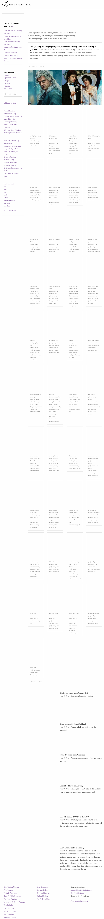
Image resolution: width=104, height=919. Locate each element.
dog (5, 192)
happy (51, 146)
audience (71, 628)
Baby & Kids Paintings (12, 896)
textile (90, 291)
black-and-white (54, 148)
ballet (93, 515)
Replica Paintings (10, 165)
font (50, 251)
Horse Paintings (10, 911)
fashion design (73, 197)
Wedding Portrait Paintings (13, 133)
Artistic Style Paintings (12, 140)
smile (70, 192)
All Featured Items (10, 103)
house (6, 198)
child (5, 189)
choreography (92, 470)
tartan (70, 345)
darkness (52, 200)
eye (93, 340)
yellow (93, 347)
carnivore (55, 340)
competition (33, 576)
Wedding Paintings (11, 899)
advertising (33, 360)
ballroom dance (34, 522)
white (74, 456)
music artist (91, 143)
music (90, 138)
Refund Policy (42, 896)
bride (35, 458)
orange (58, 239)
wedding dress (73, 463)
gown (76, 458)
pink (36, 197)
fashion (32, 293)
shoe (96, 623)
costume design (93, 522)
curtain (51, 192)
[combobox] (13, 94)
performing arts (34, 143)
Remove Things (9, 160)
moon (90, 407)
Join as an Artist (10, 917)
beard (70, 347)
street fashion (73, 352)
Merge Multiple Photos (12, 149)
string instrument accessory (54, 411)
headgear (91, 350)
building (94, 187)
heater (56, 461)
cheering (52, 569)
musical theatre (93, 475)
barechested (53, 515)
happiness (91, 623)
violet (90, 148)
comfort (55, 343)
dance (7, 75)
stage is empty (73, 291)
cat (5, 187)
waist (96, 298)
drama (51, 456)
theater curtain (73, 286)
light (35, 136)
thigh (31, 345)
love (31, 623)
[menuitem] (52, 4)
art (34, 146)
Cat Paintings (9, 908)
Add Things (8, 143)
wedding (6, 206)
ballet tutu (72, 571)
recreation (72, 630)
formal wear (53, 197)
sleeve (70, 190)
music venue (53, 195)
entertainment (34, 141)
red (94, 291)
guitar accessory (35, 298)
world (31, 136)
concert (55, 520)
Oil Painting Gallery (11, 887)
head (89, 340)
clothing (71, 458)
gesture (56, 146)
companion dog (54, 345)
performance (73, 468)
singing (51, 623)
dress (74, 190)
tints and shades (74, 296)
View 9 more (8, 89)
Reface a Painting (10, 157)
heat (53, 251)
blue (39, 136)
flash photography (54, 187)
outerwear (91, 286)
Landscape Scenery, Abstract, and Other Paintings (10, 124)
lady (50, 458)
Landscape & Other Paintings (15, 902)
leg (31, 340)
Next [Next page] (42, 66)
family (6, 195)
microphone (33, 286)
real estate (7, 203)
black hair (91, 298)
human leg (33, 357)
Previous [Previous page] (34, 66)
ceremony (32, 520)
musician (32, 200)
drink (54, 247)
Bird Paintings (9, 914)
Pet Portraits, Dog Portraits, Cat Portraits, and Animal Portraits (13, 116)
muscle (37, 564)
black (51, 136)
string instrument (54, 402)
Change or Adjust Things (12, 146)
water (70, 394)
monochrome (73, 625)
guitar (58, 397)
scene (55, 466)
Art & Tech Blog (43, 899)
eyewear (54, 350)
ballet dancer (73, 579)
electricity (72, 409)
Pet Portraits (8, 890)
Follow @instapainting (79, 901)
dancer (7, 83)
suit (50, 205)
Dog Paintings (9, 905)
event (56, 192)
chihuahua (52, 347)
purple (97, 136)
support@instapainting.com (81, 890)
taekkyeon (91, 569)
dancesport (75, 517)
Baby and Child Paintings (12, 130)
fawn (50, 343)
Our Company (42, 887)
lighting (32, 138)
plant (75, 404)
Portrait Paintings (10, 111)
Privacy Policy (42, 890)
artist (31, 146)
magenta (38, 200)
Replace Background (11, 162)
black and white (9, 184)
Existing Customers (78, 893)
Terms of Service (43, 893)
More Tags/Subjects (10, 210)
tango (36, 675)
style (50, 150)
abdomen (91, 303)
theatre (7, 86)
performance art (10, 78)
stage (7, 81)
